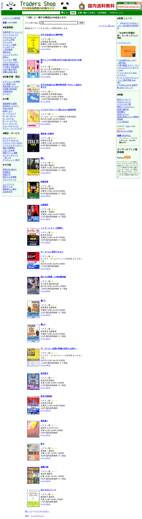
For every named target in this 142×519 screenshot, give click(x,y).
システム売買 (8, 39)
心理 (5, 69)
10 (44, 511)
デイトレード (17, 32)
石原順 (14, 103)
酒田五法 (7, 52)
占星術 (10, 72)
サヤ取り (7, 67)
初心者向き (12, 169)
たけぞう (15, 106)
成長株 (6, 64)
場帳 (15, 153)
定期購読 (11, 148)
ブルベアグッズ (9, 179)
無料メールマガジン (126, 107)
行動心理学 (12, 69)
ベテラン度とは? (106, 26)
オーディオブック (10, 155)
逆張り (6, 57)
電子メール (7, 186)
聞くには (7, 157)
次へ (47, 511)
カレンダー (7, 138)
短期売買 (7, 32)
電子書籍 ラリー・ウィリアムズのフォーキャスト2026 (128, 67)
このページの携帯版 (11, 18)
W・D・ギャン (9, 116)
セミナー (7, 140)
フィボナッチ (8, 47)
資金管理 (15, 67)
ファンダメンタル (10, 62)
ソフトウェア (8, 145)
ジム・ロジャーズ (10, 126)
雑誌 (5, 148)
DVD (13, 140)
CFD (13, 84)
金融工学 (7, 174)
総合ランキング (124, 99)
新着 (5, 22)
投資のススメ (123, 114)
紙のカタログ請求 (125, 131)
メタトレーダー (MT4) (12, 143)
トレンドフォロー (10, 54)
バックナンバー (124, 42)
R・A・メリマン (10, 121)
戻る (27, 516)
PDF (128, 126)
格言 (15, 72)
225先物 (16, 81)
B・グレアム (8, 118)
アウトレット (8, 160)
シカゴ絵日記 (123, 122)
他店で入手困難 (9, 177)
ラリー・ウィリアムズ (12, 128)
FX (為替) (7, 84)
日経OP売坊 (8, 108)
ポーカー (7, 94)
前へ (27, 511)
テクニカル (7, 42)
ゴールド (15, 86)
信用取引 (7, 172)
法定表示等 (7, 192)
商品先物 (7, 86)
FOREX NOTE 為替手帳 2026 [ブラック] (127, 86)
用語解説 (121, 112)
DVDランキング (124, 102)
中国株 (6, 89)
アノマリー (7, 59)
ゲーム (10, 153)
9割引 (17, 160)
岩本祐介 (7, 106)
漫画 (5, 153)
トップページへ (37, 516)
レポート (19, 145)
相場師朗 (7, 103)
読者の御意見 (123, 109)
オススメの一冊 (124, 104)
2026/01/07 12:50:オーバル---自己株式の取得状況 (127, 25)
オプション (7, 81)
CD (17, 140)
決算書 (12, 64)
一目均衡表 (7, 49)
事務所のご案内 (9, 189)
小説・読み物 (8, 150)
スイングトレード (10, 35)
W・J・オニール (10, 123)
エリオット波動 (9, 45)
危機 (5, 72)
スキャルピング (9, 37)
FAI (17, 64)
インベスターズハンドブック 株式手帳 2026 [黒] (127, 80)
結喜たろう (7, 111)
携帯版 (2, 5)
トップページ (8, 184)
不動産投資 (7, 91)
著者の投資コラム (125, 117)
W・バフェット (9, 113)
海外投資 (13, 89)
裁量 (15, 59)
